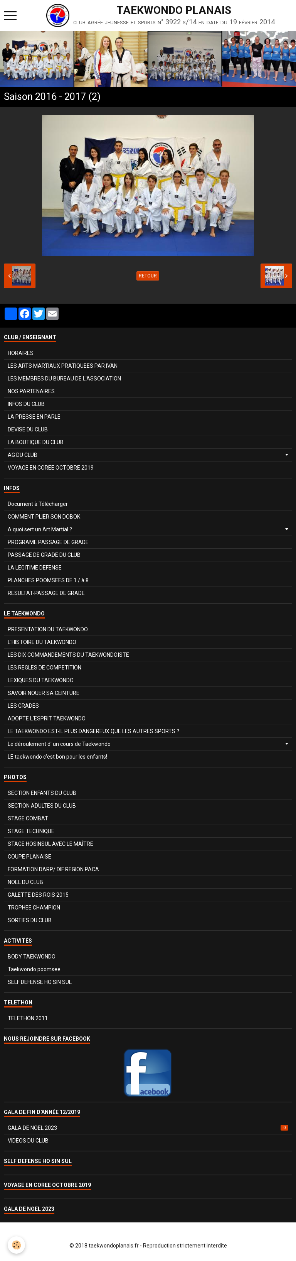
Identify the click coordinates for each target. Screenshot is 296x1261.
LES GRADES (23, 706)
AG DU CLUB (22, 455)
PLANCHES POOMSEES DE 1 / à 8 (48, 580)
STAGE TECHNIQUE (31, 831)
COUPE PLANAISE (29, 857)
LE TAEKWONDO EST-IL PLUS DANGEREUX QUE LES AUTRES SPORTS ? (93, 731)
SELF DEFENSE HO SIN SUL (40, 982)
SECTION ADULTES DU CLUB (42, 806)
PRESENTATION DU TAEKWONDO (48, 629)
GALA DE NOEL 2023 (148, 1128)
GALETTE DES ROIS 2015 (38, 895)
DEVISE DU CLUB (28, 429)
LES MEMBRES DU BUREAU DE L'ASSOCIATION (64, 378)
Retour (148, 276)
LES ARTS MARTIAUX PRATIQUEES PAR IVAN (63, 366)
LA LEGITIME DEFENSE (35, 568)
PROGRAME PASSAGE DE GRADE (48, 542)
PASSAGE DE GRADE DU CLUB (44, 555)
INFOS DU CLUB (26, 404)
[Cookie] (16, 1245)
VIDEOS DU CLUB (28, 1141)
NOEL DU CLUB (25, 882)
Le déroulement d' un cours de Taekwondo (59, 744)
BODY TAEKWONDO (32, 956)
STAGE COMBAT (28, 818)
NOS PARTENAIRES (31, 391)
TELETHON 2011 (28, 1018)
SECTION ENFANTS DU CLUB (42, 793)
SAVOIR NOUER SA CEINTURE (43, 693)
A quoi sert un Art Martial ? (40, 529)
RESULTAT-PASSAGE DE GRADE (46, 593)
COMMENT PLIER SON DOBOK (44, 517)
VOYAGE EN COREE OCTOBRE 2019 (51, 468)
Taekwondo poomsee (34, 969)
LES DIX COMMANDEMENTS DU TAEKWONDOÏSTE (68, 655)
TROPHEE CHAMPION (34, 907)
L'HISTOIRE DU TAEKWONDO (42, 642)
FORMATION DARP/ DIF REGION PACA (53, 869)
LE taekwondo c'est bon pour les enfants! (57, 757)
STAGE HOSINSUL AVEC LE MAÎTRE (50, 844)
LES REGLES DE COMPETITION (44, 667)
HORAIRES (21, 353)
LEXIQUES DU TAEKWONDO (41, 680)
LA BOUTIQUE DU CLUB (36, 442)
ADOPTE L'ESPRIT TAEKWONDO (47, 718)
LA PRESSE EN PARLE (34, 417)
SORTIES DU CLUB (30, 920)
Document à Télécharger (38, 504)
